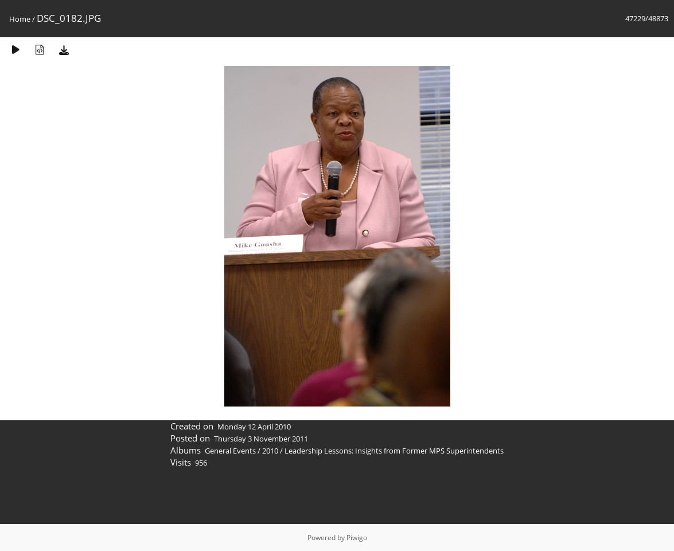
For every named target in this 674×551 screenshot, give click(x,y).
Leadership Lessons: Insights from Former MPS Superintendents (394, 451)
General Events (230, 451)
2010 (270, 451)
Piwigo (356, 537)
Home (19, 19)
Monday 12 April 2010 (254, 426)
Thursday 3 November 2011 (261, 438)
